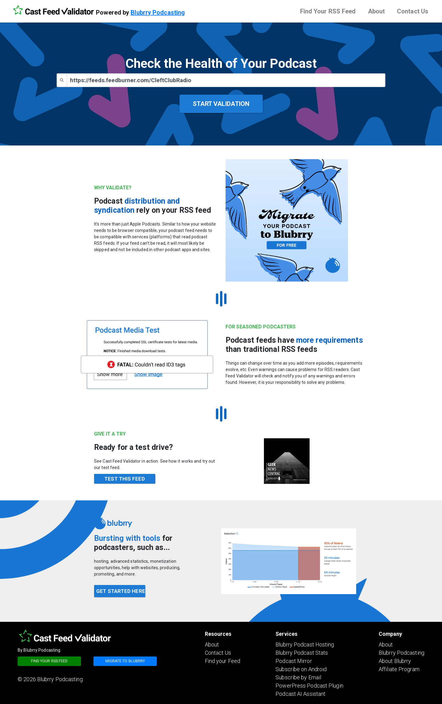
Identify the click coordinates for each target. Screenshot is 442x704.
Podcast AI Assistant (300, 694)
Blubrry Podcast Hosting (304, 644)
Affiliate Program (399, 669)
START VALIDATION (221, 103)
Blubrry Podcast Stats (301, 653)
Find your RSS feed (49, 661)
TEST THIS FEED (124, 479)
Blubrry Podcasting (158, 12)
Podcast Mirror (293, 661)
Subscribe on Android (301, 669)
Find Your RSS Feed (328, 11)
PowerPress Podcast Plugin (309, 685)
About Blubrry (395, 661)
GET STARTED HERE (120, 591)
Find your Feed (222, 661)
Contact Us (412, 11)
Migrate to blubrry (125, 661)
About (376, 11)
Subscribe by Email (298, 677)
